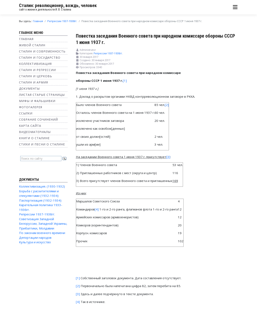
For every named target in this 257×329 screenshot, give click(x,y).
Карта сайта (30, 126)
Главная (26, 39)
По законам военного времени (42, 233)
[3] (78, 294)
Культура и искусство (35, 242)
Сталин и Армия (33, 82)
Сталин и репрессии (37, 70)
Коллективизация (35, 64)
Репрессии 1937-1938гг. (37, 214)
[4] (97, 209)
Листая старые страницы (42, 95)
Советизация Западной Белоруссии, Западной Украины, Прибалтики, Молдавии (43, 223)
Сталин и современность (42, 51)
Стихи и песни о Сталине (42, 144)
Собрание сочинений (38, 119)
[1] (125, 80)
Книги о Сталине (34, 138)
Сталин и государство (39, 57)
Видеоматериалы (35, 132)
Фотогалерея (30, 107)
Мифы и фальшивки (37, 101)
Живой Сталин (32, 45)
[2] (167, 105)
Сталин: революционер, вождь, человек (58, 5)
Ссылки (25, 113)
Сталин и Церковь (35, 76)
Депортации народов (35, 237)
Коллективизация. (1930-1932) (42, 186)
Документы (29, 88)
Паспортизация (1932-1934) (40, 200)
